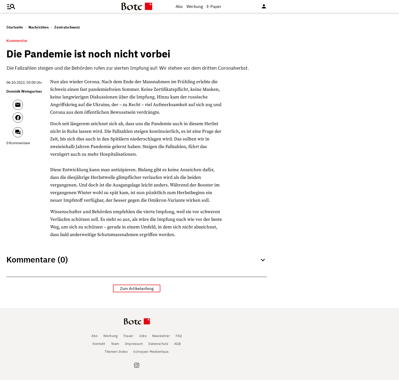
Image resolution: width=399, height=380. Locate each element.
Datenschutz (158, 344)
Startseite (14, 27)
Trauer (128, 336)
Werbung (195, 6)
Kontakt (99, 344)
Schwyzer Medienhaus (151, 351)
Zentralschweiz (67, 27)
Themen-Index (116, 351)
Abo (179, 6)
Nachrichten (38, 27)
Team (115, 344)
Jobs (143, 336)
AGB (177, 344)
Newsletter (161, 336)
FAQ (179, 336)
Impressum (134, 344)
